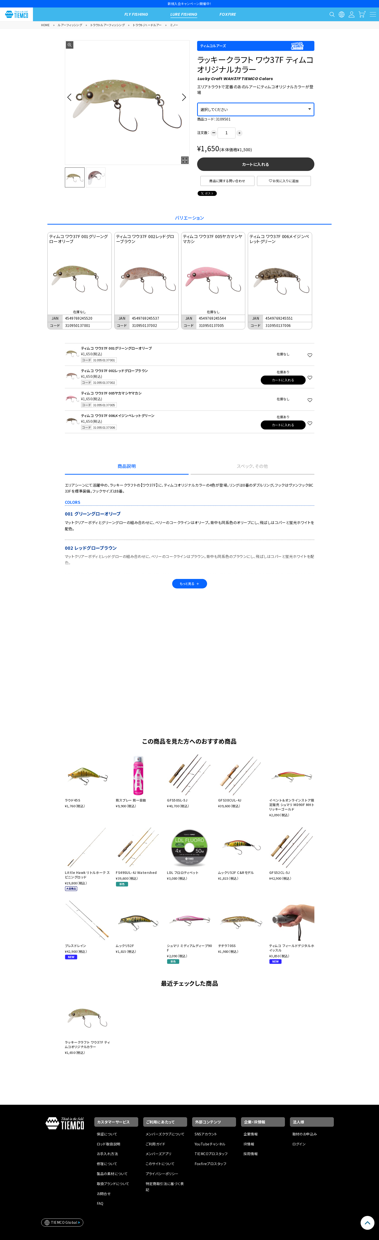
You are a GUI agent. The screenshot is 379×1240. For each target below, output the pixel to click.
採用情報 (251, 1153)
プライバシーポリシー (162, 1173)
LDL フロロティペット (182, 872)
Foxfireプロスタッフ (210, 1163)
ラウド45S (72, 800)
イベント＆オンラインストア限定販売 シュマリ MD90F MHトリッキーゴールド (291, 805)
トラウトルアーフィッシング (108, 25)
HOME (45, 25)
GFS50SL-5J (177, 800)
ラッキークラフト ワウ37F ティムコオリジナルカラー (87, 1044)
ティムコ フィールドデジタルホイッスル (291, 948)
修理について (107, 1163)
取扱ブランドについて (113, 1183)
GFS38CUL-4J (230, 800)
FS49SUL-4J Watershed (136, 872)
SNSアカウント (206, 1133)
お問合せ (104, 1193)
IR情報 (249, 1143)
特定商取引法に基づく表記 (165, 1186)
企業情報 (251, 1133)
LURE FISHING (183, 14)
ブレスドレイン (75, 945)
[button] (70, 97)
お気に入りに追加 (284, 180)
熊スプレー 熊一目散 (131, 800)
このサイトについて (160, 1163)
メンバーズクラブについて (165, 1133)
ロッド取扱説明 (109, 1143)
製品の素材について (112, 1173)
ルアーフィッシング (70, 25)
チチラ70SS (227, 945)
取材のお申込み (304, 1133)
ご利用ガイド (155, 1143)
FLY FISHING (136, 14)
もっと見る (190, 583)
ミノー (174, 25)
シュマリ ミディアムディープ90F (189, 948)
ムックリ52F (125, 945)
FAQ (100, 1203)
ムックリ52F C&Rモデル (236, 872)
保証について (107, 1133)
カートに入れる (255, 164)
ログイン (299, 1143)
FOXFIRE (228, 14)
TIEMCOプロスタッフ (211, 1153)
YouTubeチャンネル (210, 1143)
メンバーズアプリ (158, 1153)
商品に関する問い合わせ (227, 180)
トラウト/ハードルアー (147, 25)
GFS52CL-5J (279, 872)
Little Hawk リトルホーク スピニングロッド (87, 874)
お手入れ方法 (107, 1153)
